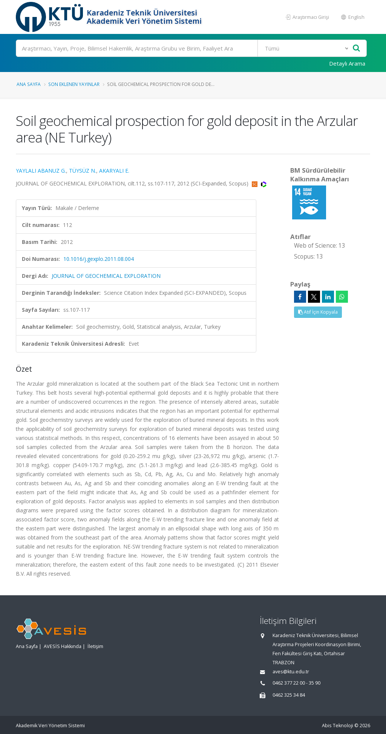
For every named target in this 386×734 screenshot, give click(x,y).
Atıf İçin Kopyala (318, 312)
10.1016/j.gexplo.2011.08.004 (98, 258)
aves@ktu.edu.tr (291, 671)
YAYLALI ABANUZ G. (41, 170)
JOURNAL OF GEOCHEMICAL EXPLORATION (106, 275)
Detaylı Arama (347, 63)
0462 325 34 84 (289, 695)
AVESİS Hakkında (62, 646)
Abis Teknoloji (337, 725)
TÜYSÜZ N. (82, 170)
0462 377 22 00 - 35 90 (296, 683)
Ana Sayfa (29, 84)
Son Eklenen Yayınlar (74, 84)
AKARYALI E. (114, 170)
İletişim (95, 646)
